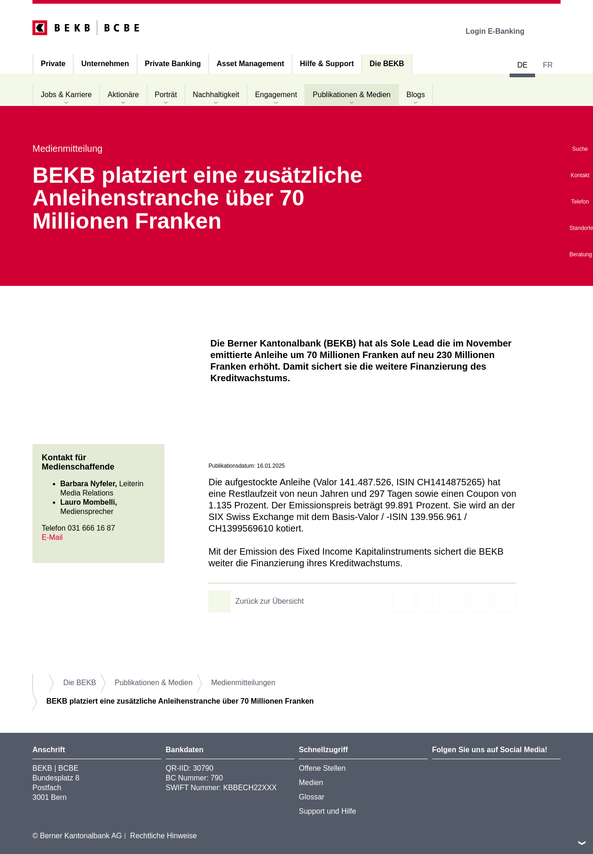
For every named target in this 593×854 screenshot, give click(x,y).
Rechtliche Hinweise (163, 836)
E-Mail (52, 537)
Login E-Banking (501, 31)
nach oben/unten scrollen (582, 843)
